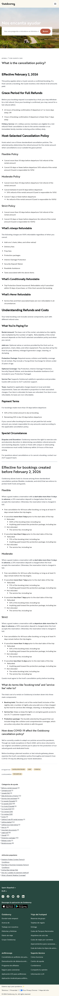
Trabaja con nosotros (10, 927)
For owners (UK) (7, 811)
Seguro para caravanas (11, 969)
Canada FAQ (5, 793)
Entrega (34, 927)
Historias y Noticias (9, 931)
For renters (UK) (7, 814)
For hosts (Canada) (7, 806)
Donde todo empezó (10, 918)
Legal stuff (4, 832)
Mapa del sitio (44, 990)
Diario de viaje (7, 935)
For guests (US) (17, 774)
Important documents (9, 830)
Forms (3, 817)
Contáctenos (36, 965)
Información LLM (37, 974)
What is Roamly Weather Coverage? (13, 875)
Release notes (6, 840)
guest (29, 769)
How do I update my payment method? (15, 872)
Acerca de (5, 922)
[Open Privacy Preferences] (28, 990)
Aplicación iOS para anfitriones (14, 974)
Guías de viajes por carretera (42, 939)
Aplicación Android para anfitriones (16, 978)
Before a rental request (9, 788)
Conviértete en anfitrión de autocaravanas (18, 957)
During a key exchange (9, 798)
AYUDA (4, 58)
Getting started (6, 822)
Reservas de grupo (38, 918)
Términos (5, 990)
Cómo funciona (37, 957)
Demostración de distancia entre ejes (16, 961)
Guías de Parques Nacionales (42, 931)
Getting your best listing (9, 825)
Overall (3, 835)
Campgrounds (6, 790)
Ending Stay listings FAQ (9, 870)
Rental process (6, 843)
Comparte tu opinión (39, 969)
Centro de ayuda (37, 961)
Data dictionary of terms (9, 796)
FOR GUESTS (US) (16, 58)
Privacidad (13, 990)
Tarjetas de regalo (38, 922)
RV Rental (37, 769)
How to (3, 827)
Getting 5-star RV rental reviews (12, 819)
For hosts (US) (6, 809)
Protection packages (8, 838)
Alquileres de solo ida (39, 935)
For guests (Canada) (8, 801)
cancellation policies (18, 769)
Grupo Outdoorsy (8, 939)
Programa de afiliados (10, 965)
